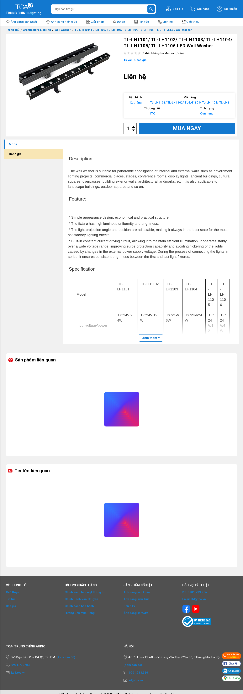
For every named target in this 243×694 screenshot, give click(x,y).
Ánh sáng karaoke (136, 613)
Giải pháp (97, 21)
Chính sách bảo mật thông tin (85, 592)
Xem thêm (151, 338)
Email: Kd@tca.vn (194, 599)
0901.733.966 (21, 665)
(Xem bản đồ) (65, 657)
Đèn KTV (129, 606)
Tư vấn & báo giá (135, 60)
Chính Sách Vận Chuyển (81, 599)
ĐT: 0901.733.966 (194, 592)
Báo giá (11, 606)
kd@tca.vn (18, 672)
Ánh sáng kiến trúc (64, 21)
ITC (152, 113)
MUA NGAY (187, 128)
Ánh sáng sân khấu (24, 21)
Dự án (121, 21)
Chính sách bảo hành (79, 606)
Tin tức (144, 21)
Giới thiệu (193, 21)
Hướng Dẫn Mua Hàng (80, 613)
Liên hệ (168, 21)
